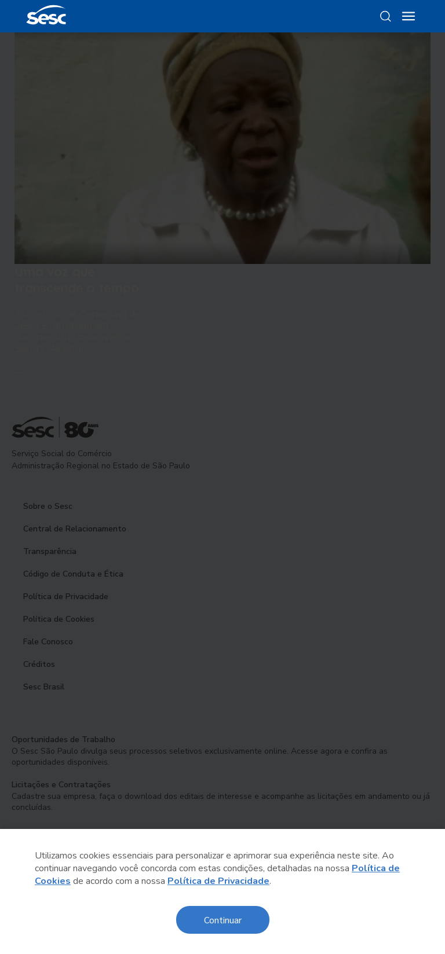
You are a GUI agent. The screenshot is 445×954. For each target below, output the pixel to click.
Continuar (223, 919)
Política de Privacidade (218, 881)
